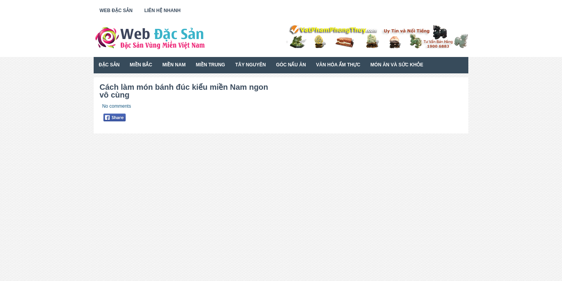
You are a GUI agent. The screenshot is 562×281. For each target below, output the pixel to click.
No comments (116, 106)
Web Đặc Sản (116, 10)
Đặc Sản (109, 65)
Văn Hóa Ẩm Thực (338, 65)
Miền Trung (210, 65)
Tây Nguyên (250, 65)
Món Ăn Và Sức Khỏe (396, 65)
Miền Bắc (141, 65)
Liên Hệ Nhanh (162, 10)
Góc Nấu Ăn (291, 65)
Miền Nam (174, 65)
